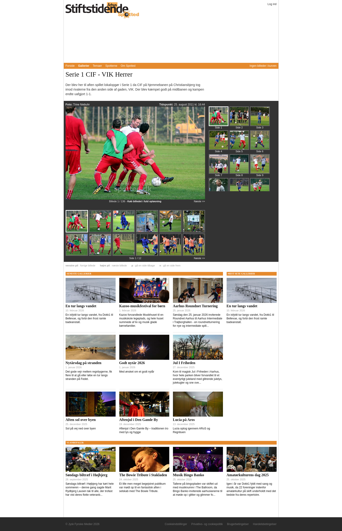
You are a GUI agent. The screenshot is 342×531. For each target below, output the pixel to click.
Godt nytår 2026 (132, 363)
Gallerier (83, 65)
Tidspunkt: (166, 104)
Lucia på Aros (184, 420)
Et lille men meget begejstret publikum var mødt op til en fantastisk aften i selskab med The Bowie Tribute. (142, 487)
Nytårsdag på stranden (83, 363)
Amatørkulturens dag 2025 (248, 475)
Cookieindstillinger (176, 524)
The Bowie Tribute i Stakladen (143, 475)
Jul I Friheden (184, 363)
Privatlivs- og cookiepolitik (207, 524)
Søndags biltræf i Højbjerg (87, 475)
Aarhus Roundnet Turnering (195, 306)
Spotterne (111, 65)
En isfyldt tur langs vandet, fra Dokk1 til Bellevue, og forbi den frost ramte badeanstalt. (89, 318)
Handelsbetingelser (265, 524)
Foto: (69, 104)
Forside (70, 65)
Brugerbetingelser (238, 524)
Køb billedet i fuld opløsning (144, 201)
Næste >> (199, 201)
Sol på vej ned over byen (81, 428)
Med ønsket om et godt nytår (136, 371)
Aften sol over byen (81, 420)
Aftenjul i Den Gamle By (138, 420)
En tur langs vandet (81, 306)
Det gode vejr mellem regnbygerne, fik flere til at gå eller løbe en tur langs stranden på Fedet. (89, 375)
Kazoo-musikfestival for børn (142, 306)
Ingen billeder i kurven (263, 65)
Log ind (271, 4)
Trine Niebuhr (81, 104)
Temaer (97, 65)
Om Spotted (128, 65)
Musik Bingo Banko (188, 475)
